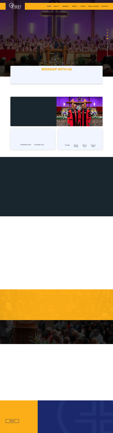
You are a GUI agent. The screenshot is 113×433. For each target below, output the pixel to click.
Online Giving (76, 145)
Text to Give (84, 145)
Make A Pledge (93, 6)
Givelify (67, 145)
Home (49, 6)
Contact (104, 6)
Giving (83, 6)
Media (74, 6)
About (56, 6)
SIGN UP (12, 421)
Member (65, 6)
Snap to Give (93, 145)
